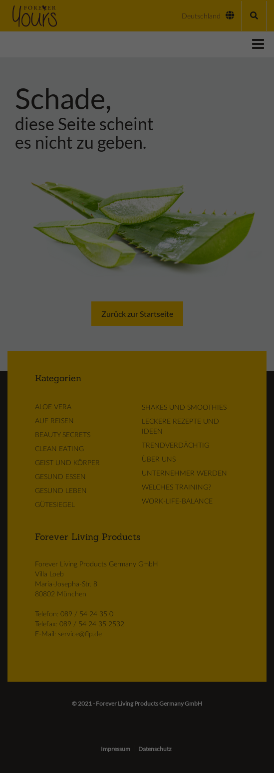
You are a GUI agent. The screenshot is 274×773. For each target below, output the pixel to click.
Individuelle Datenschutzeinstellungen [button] (137, 137)
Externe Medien (172, 60)
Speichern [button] (137, 117)
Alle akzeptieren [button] (137, 88)
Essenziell (85, 60)
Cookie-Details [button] (137, 149)
